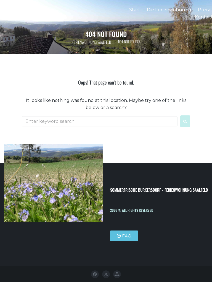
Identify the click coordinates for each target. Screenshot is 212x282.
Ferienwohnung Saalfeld (91, 42)
